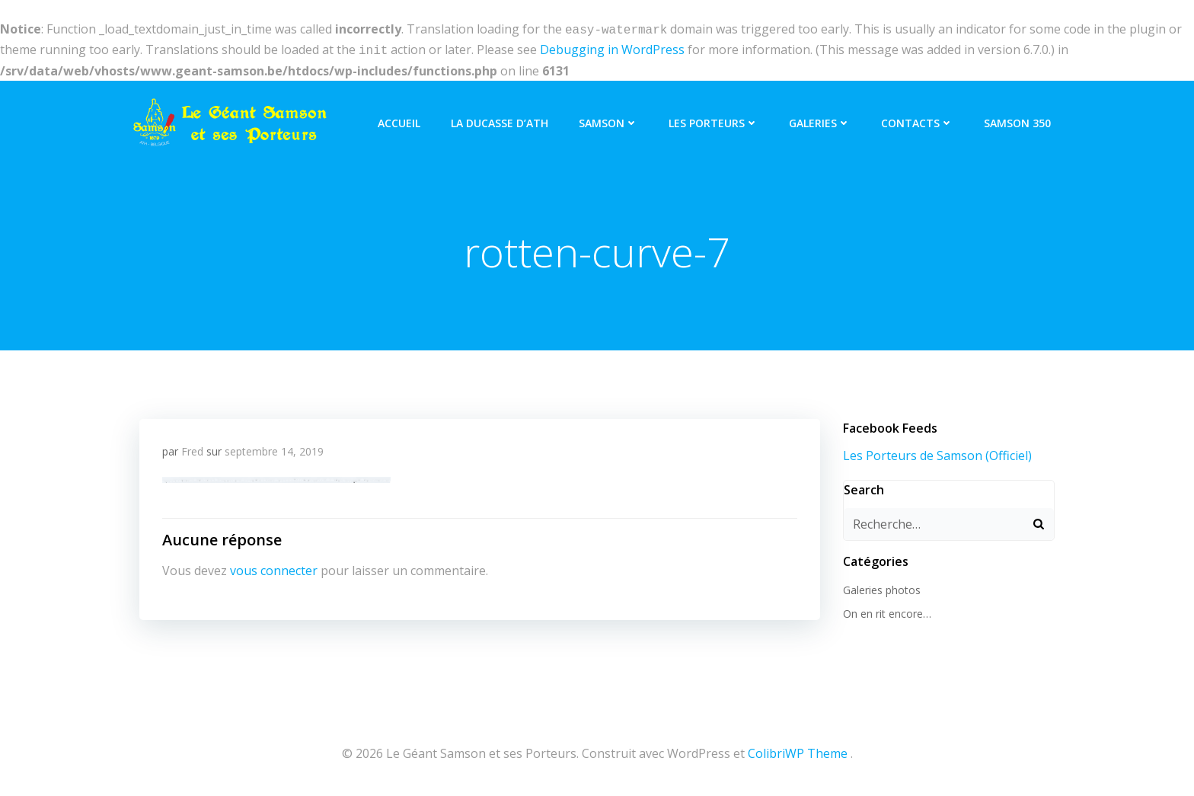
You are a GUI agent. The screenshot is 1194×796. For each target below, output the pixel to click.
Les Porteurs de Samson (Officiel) (937, 452)
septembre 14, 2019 (274, 448)
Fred (192, 448)
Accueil (399, 120)
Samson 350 (1017, 120)
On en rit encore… (887, 610)
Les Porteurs (713, 120)
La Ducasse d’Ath (499, 120)
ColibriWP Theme (798, 750)
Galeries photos (882, 587)
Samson (608, 120)
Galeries (820, 120)
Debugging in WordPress (612, 48)
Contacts (917, 120)
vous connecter (274, 567)
